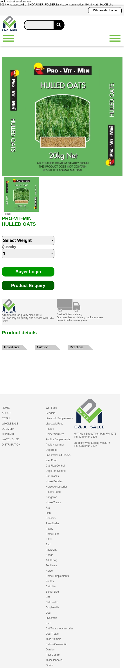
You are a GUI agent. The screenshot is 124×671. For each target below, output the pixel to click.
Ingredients (11, 347)
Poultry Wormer (55, 444)
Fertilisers (51, 565)
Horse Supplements (57, 576)
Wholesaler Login (105, 10)
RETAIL (6, 418)
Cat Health (52, 602)
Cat (48, 597)
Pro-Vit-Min (52, 523)
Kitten (49, 539)
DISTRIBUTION (11, 444)
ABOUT (6, 413)
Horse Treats (53, 502)
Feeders (50, 413)
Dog (48, 612)
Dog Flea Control (56, 470)
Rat (48, 507)
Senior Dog (52, 591)
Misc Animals (53, 639)
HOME (6, 407)
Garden (50, 649)
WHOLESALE (10, 423)
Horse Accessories (56, 486)
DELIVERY (8, 428)
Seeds (49, 555)
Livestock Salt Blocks (58, 455)
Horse (49, 570)
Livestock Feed (54, 423)
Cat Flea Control (55, 465)
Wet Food (51, 407)
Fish (48, 512)
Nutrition (42, 347)
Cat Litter (51, 586)
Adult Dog (51, 560)
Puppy (49, 528)
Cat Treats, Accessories (59, 628)
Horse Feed (52, 533)
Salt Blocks (52, 476)
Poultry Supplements (58, 439)
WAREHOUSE (10, 439)
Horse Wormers (55, 434)
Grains (49, 665)
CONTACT (8, 434)
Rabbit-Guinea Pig (56, 644)
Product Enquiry (28, 285)
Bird (48, 544)
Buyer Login (28, 271)
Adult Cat (51, 549)
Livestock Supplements (59, 418)
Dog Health (52, 607)
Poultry (50, 428)
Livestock (51, 618)
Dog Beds (51, 449)
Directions (76, 347)
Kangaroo (51, 497)
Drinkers (51, 518)
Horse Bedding (54, 481)
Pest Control (53, 654)
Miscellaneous (54, 660)
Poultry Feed (53, 491)
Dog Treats (52, 633)
